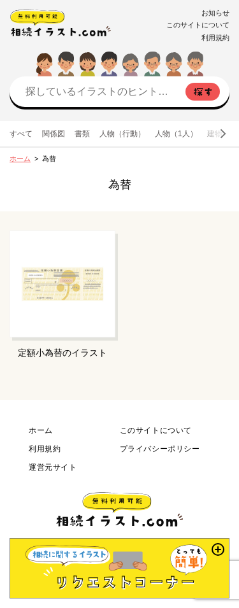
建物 (214, 133)
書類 (82, 133)
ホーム (20, 158)
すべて (21, 133)
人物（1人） (176, 133)
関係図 (53, 133)
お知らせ (215, 13)
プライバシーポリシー (160, 448)
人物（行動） (122, 133)
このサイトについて (197, 25)
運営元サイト (53, 467)
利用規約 (215, 37)
